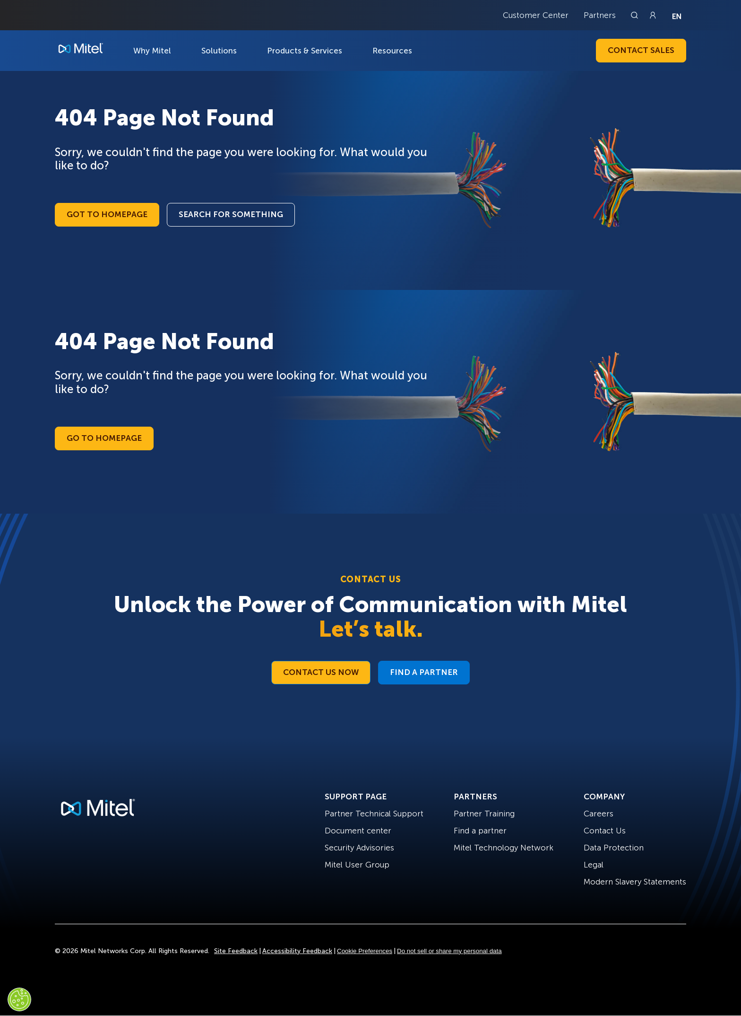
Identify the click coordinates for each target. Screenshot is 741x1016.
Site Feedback (236, 951)
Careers (598, 813)
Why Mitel (152, 50)
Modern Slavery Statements (635, 881)
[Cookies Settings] (19, 999)
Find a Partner (424, 672)
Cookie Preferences (364, 951)
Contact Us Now (321, 672)
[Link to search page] (635, 15)
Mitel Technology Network (503, 847)
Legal (593, 864)
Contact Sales (641, 50)
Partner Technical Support (374, 813)
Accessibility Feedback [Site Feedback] (297, 951)
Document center (358, 830)
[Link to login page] (652, 15)
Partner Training (484, 813)
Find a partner (480, 830)
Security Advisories (359, 847)
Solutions (219, 50)
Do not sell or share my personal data (449, 951)
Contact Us (605, 830)
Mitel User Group (357, 864)
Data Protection (614, 847)
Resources (392, 50)
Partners (600, 15)
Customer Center (536, 15)
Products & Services (304, 50)
